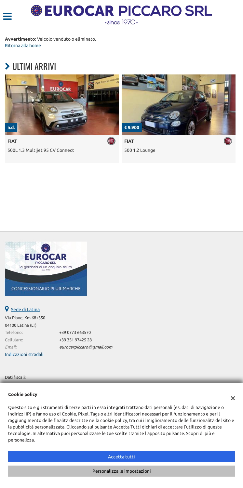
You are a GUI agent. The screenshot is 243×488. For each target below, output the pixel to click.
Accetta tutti (121, 456)
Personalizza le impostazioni (121, 471)
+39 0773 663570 (75, 332)
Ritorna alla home (23, 45)
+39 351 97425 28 (75, 339)
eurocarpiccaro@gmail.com (85, 347)
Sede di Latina (25, 309)
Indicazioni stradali (24, 354)
